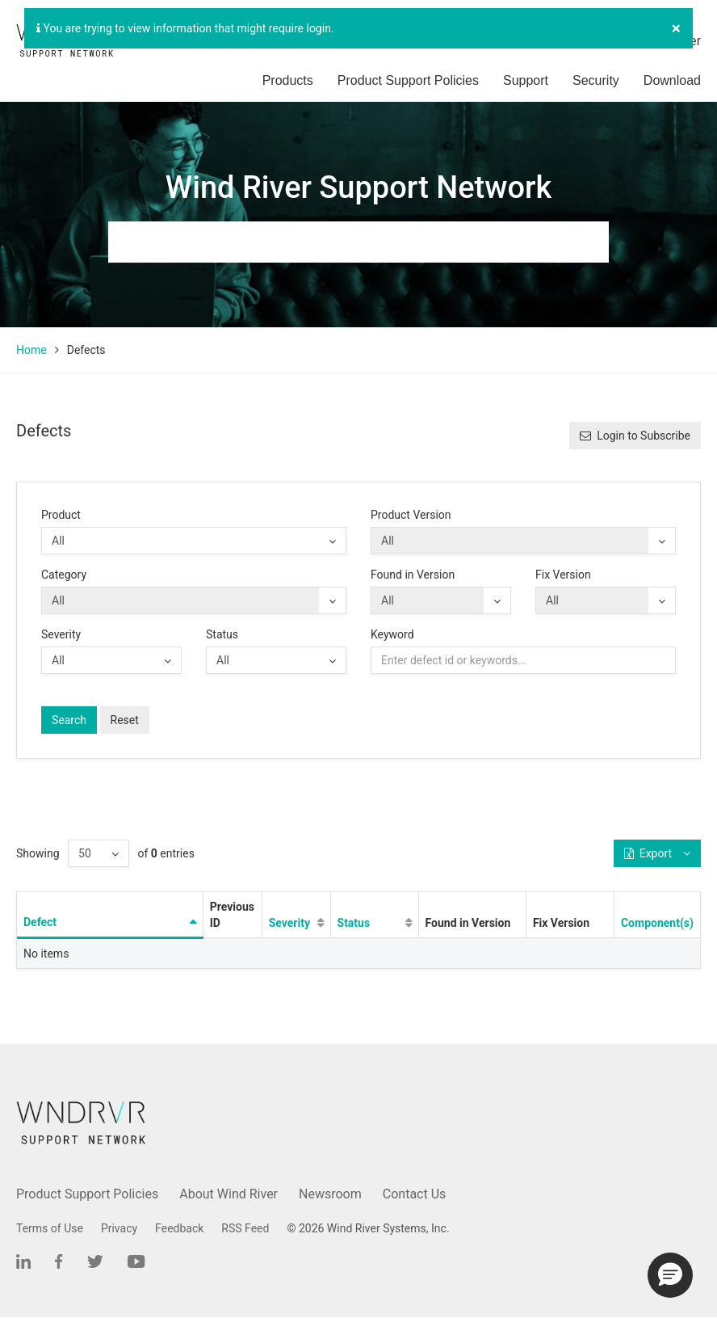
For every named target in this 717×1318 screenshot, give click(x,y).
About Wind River (228, 1194)
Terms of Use (49, 1228)
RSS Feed (245, 1228)
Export (657, 853)
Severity (61, 634)
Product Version (411, 514)
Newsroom (330, 1194)
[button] (670, 1275)
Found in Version (413, 574)
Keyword (392, 634)
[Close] (676, 28)
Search (69, 720)
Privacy (119, 1228)
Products (287, 80)
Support (525, 80)
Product (61, 514)
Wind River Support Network (358, 187)
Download (672, 80)
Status (222, 634)
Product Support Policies (408, 80)
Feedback (179, 1228)
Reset (125, 720)
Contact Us (415, 1194)
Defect (40, 922)
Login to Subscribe (635, 435)
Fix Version (563, 574)
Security (595, 80)
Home (31, 349)
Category (63, 574)
